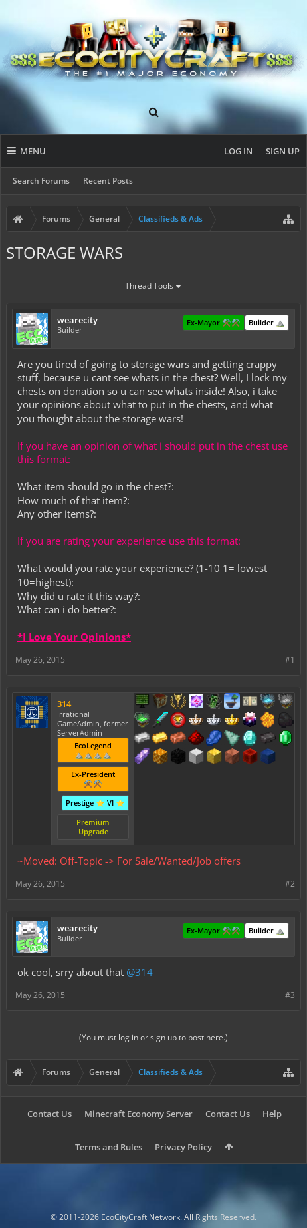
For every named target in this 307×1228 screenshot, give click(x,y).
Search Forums (41, 180)
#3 (290, 995)
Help (272, 1114)
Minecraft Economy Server (138, 1114)
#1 (290, 660)
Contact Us (49, 1114)
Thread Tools (154, 286)
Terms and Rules (108, 1147)
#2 (290, 884)
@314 (139, 972)
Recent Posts (108, 180)
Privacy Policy (183, 1147)
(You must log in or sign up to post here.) (153, 1037)
